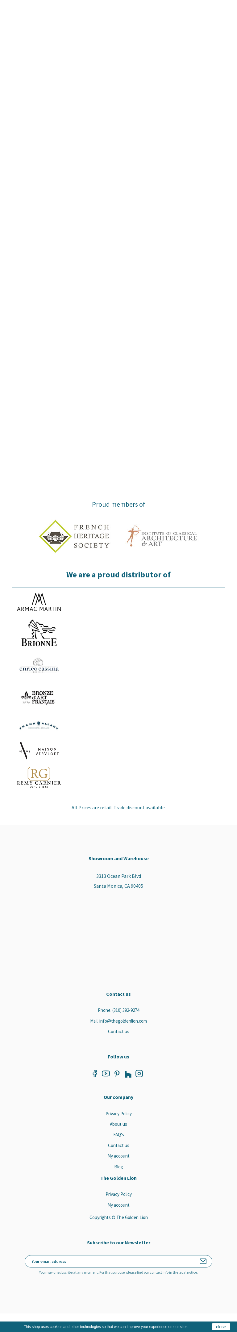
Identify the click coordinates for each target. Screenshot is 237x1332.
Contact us (118, 1031)
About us (118, 1124)
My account (118, 1156)
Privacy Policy (119, 1113)
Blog (118, 1167)
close (221, 1326)
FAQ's (118, 1134)
